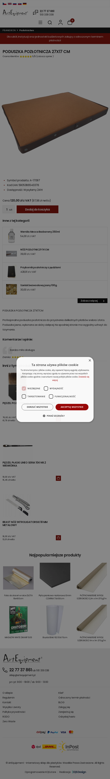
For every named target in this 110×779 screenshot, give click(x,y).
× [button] (89, 360)
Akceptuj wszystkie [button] (72, 407)
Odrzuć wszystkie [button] (37, 407)
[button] (55, 416)
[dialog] (55, 389)
